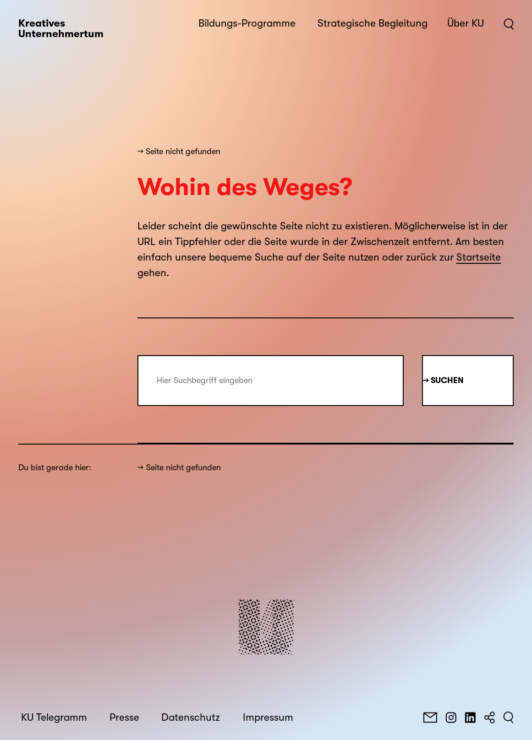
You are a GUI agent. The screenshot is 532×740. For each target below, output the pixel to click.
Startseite (478, 257)
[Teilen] (489, 717)
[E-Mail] (430, 717)
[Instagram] (450, 717)
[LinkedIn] (470, 717)
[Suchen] (508, 717)
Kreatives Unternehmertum (61, 28)
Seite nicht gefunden (183, 467)
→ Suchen (443, 380)
